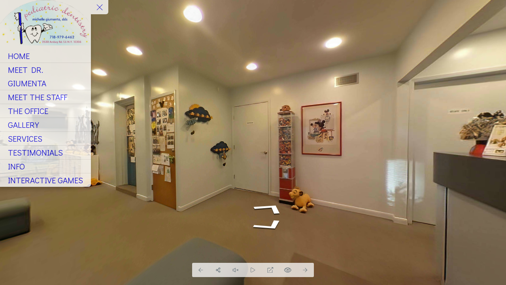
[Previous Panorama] (201, 270)
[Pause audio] (235, 270)
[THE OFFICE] (45, 111)
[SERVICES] (45, 138)
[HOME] (45, 56)
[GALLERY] (45, 124)
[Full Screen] (270, 270)
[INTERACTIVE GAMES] (45, 180)
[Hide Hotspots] (287, 270)
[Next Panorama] (305, 270)
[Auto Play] (253, 270)
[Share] (218, 270)
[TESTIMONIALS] (45, 152)
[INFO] (45, 166)
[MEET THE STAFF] (45, 97)
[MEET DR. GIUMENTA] (45, 76)
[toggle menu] (99, 7)
